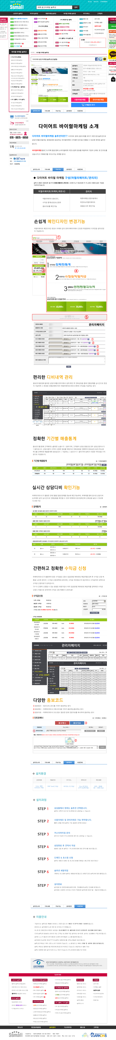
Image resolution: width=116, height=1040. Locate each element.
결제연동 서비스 (81, 987)
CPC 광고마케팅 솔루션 (16, 102)
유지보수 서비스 (81, 990)
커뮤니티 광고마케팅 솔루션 (17, 109)
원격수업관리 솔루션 (39, 993)
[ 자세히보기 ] (93, 45)
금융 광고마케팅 (42, 30)
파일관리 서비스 (19, 993)
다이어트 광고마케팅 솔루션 (17, 78)
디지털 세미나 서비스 (18, 1008)
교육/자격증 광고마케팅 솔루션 (18, 66)
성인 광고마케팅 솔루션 (16, 96)
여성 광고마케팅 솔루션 (16, 80)
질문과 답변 (96, 990)
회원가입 (95, 1000)
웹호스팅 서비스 (81, 984)
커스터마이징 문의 (98, 993)
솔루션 (38, 987)
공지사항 (95, 984)
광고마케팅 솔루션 (39, 1005)
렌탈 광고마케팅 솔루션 (16, 83)
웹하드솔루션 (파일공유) (18, 984)
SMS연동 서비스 (81, 993)
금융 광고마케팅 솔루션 (16, 60)
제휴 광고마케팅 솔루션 (39, 984)
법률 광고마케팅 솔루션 (16, 69)
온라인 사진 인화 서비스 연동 (20, 990)
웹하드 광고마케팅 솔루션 (17, 90)
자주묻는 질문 (97, 987)
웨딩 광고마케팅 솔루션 (16, 72)
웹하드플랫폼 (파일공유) (21, 18)
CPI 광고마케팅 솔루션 (16, 105)
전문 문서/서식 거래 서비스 (19, 987)
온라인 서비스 (19, 1005)
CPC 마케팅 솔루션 (38, 997)
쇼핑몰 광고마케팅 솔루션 (17, 93)
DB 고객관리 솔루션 (38, 990)
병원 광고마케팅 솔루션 (16, 63)
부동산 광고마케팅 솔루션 (17, 76)
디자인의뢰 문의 (97, 997)
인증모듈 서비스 (81, 997)
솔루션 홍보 (80, 1000)
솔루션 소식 (80, 1003)
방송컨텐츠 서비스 (17, 1002)
